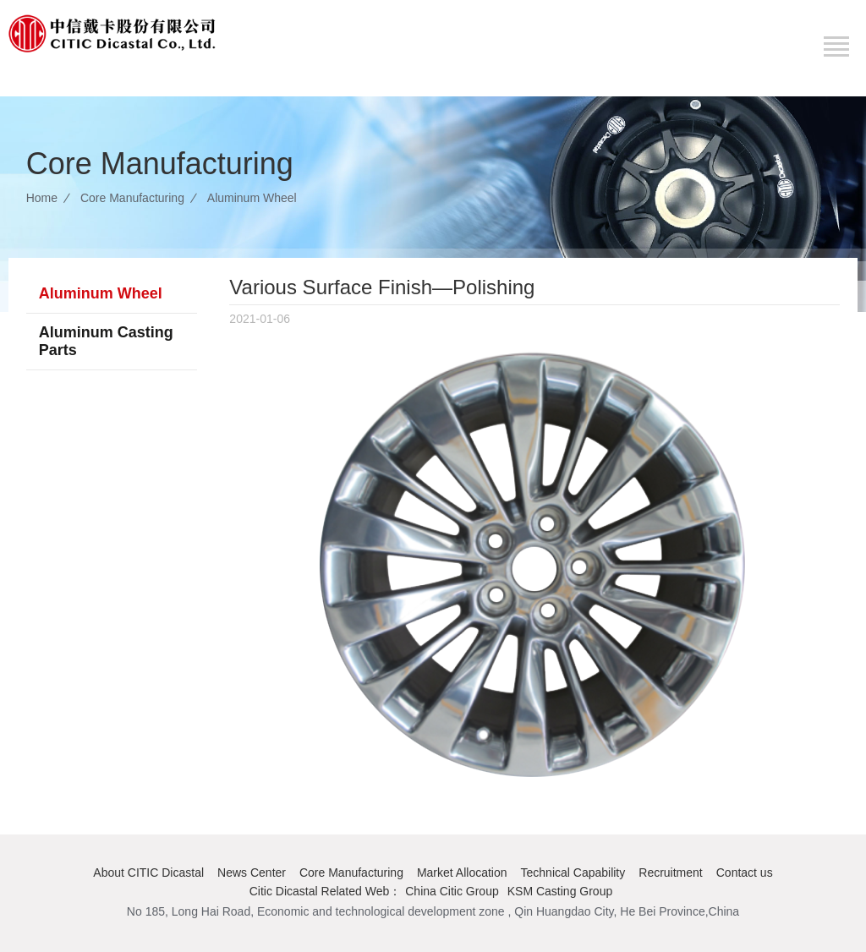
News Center (251, 872)
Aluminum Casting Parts (106, 341)
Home (42, 198)
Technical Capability (573, 872)
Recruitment (670, 872)
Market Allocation (462, 872)
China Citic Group (452, 891)
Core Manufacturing (132, 198)
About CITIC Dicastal (148, 872)
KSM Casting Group (560, 891)
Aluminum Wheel (252, 198)
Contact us (744, 872)
